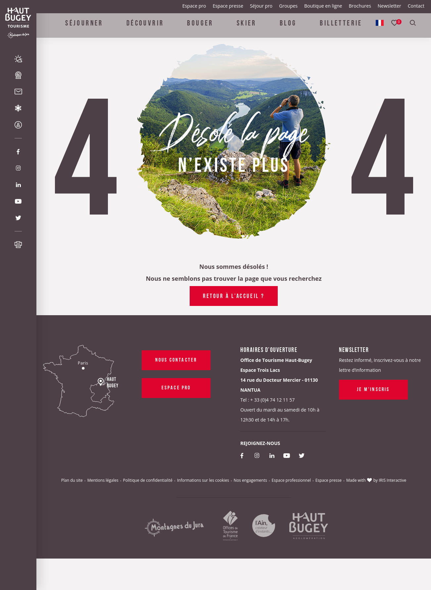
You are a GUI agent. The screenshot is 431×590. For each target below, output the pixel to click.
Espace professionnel (291, 480)
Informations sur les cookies (203, 480)
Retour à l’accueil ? (233, 295)
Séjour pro (261, 6)
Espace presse (228, 6)
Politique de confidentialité (147, 480)
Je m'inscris (373, 388)
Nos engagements (250, 480)
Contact (416, 6)
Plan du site (72, 480)
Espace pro (194, 6)
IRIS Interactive (392, 480)
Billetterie (341, 27)
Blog (288, 27)
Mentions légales (103, 480)
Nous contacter (176, 359)
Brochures (360, 6)
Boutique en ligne (323, 6)
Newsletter (389, 6)
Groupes (288, 6)
